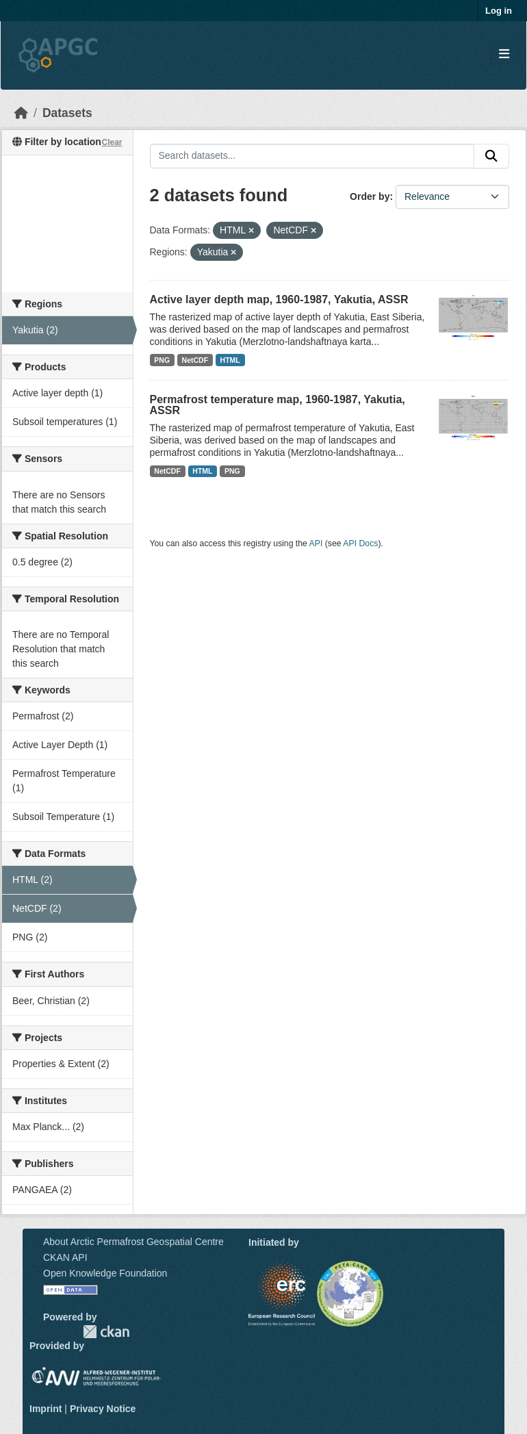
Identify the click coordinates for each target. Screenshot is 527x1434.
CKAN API (65, 1257)
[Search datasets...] (312, 156)
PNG (162, 360)
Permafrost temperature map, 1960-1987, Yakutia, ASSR (277, 405)
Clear (111, 142)
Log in (498, 10)
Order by (369, 196)
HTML (230, 360)
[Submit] (491, 156)
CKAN (106, 1331)
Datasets (67, 113)
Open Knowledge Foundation (105, 1273)
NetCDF (195, 360)
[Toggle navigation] (504, 54)
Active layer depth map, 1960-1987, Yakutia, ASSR (279, 299)
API (316, 543)
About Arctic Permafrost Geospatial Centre (133, 1241)
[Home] (21, 113)
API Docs (360, 543)
